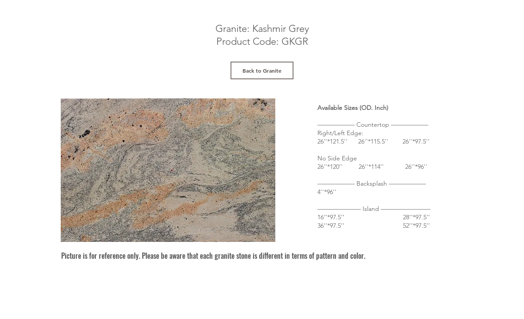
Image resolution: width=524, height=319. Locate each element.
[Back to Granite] (262, 70)
